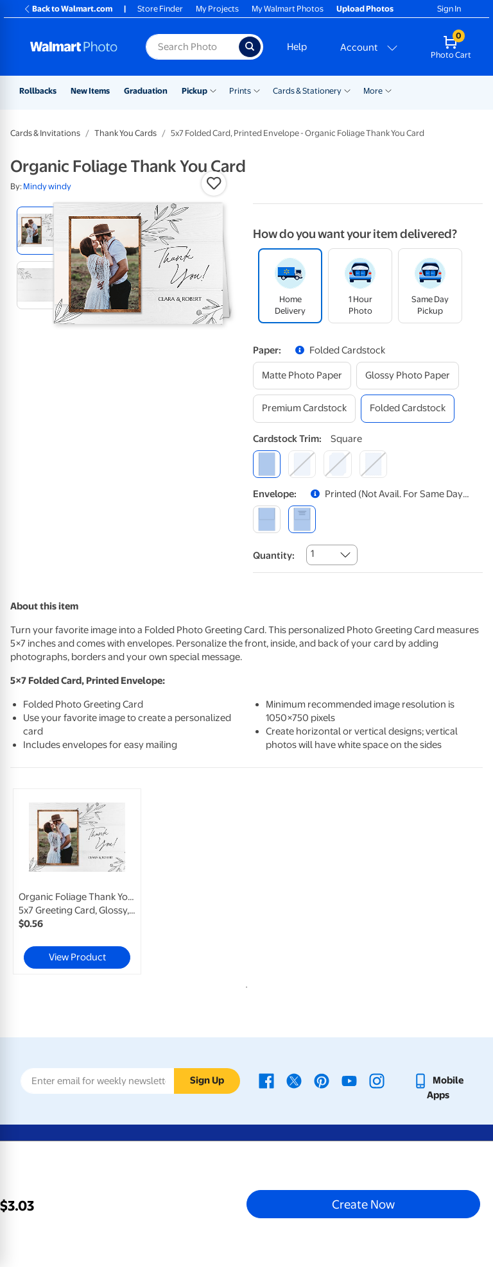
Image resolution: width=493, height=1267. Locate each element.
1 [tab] (244, 984)
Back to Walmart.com (67, 8)
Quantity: (274, 555)
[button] (214, 183)
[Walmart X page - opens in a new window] (294, 1080)
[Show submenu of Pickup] (213, 90)
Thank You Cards (125, 133)
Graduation (146, 91)
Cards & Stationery (307, 91)
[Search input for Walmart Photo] (192, 47)
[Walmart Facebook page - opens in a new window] (266, 1080)
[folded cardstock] (407, 408)
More (373, 91)
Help (297, 47)
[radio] (41, 231)
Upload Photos (365, 8)
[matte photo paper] (302, 375)
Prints (240, 91)
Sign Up (207, 1080)
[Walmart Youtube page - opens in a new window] (349, 1080)
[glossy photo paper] (407, 375)
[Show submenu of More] (388, 90)
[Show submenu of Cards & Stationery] (347, 90)
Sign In (449, 8)
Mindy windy (47, 186)
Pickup (194, 91)
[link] (77, 881)
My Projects (217, 8)
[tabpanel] (89, 881)
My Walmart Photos (288, 8)
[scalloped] (373, 464)
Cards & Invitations (45, 133)
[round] (302, 464)
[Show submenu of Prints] (257, 90)
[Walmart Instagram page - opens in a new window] (377, 1080)
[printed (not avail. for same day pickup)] (302, 519)
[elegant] (337, 464)
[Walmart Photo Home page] (74, 47)
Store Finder (160, 8)
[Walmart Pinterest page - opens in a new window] (321, 1080)
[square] (267, 464)
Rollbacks (37, 91)
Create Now (363, 1204)
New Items (90, 91)
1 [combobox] (312, 553)
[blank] (267, 519)
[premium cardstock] (304, 408)
